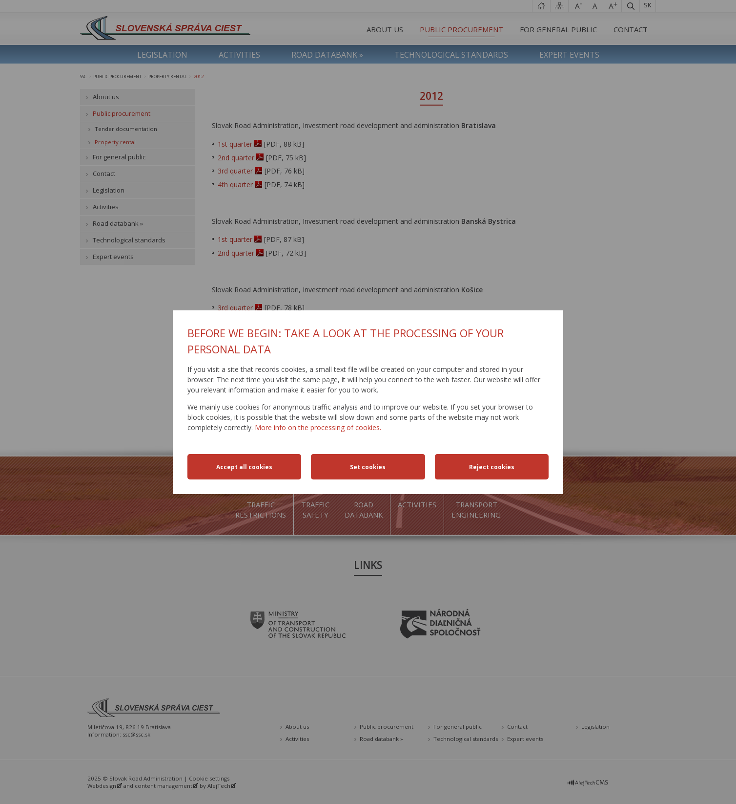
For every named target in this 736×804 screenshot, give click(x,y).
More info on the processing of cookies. (318, 427)
